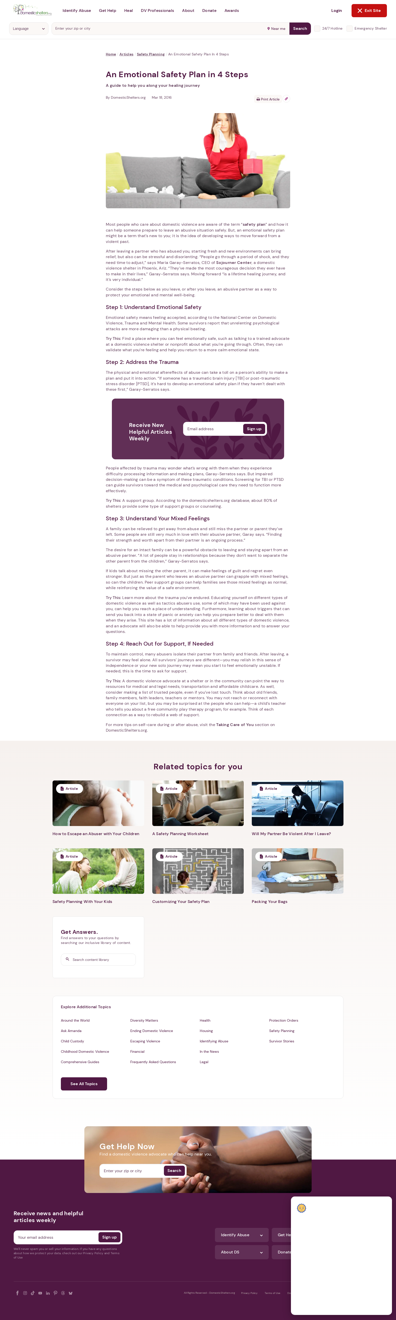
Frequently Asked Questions (153, 1062)
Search (300, 28)
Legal (204, 1062)
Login (336, 10)
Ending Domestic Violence (151, 1030)
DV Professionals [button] (157, 10)
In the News (209, 1051)
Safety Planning (151, 54)
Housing (206, 1030)
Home (111, 54)
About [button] (188, 10)
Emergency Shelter (371, 28)
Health (205, 1020)
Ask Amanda (71, 1030)
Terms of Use (272, 1293)
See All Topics (83, 1083)
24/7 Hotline (332, 28)
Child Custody (72, 1041)
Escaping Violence (145, 1041)
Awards (232, 10)
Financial (137, 1051)
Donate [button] (209, 10)
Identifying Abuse (214, 1041)
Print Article (268, 99)
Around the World (75, 1020)
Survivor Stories (281, 1041)
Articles (126, 54)
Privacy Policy (249, 1293)
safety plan (254, 224)
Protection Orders (283, 1020)
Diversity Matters (144, 1020)
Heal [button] (128, 10)
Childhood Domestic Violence (85, 1051)
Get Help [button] (107, 10)
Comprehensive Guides (80, 1062)
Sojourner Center (234, 262)
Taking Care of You (235, 724)
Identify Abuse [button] (77, 10)
